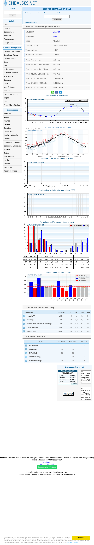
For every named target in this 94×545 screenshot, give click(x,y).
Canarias (7, 124)
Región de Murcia (10, 171)
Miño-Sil (7, 91)
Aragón (6, 117)
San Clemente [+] (35, 357)
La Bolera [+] (33, 349)
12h (82, 312)
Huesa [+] (30, 320)
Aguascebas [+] (34, 345)
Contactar (47, 462)
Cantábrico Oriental (11, 55)
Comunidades (9, 32)
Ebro (5, 66)
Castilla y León (9, 132)
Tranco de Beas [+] (35, 361)
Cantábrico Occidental (12, 51)
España (6, 25)
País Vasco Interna (11, 94)
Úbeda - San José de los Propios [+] (39, 324)
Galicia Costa (9, 69)
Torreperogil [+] (32, 327)
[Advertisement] (39, 381)
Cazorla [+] (31, 316)
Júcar (6, 84)
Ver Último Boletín (30, 22)
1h (70, 312)
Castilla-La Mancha (11, 135)
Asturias (7, 121)
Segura (6, 98)
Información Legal (47, 464)
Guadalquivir (8, 76)
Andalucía (7, 114)
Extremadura (8, 149)
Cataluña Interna (10, 59)
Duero (6, 62)
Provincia (61, 312)
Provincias (8, 35)
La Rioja (7, 160)
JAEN (60, 316)
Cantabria (7, 128)
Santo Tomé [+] (32, 331)
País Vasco (8, 167)
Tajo (5, 101)
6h (76, 312)
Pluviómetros (9, 39)
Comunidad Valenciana (12, 146)
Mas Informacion (11, 542)
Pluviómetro (29, 312)
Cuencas (7, 28)
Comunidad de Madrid (12, 142)
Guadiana (7, 80)
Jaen (55, 36)
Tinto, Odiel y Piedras (12, 105)
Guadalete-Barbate (11, 73)
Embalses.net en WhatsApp (47, 467)
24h (88, 312)
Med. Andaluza (9, 87)
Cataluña (7, 139)
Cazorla (56, 32)
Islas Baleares (9, 157)
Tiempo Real (8, 43)
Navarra (7, 164)
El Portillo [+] (33, 353)
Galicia (6, 153)
